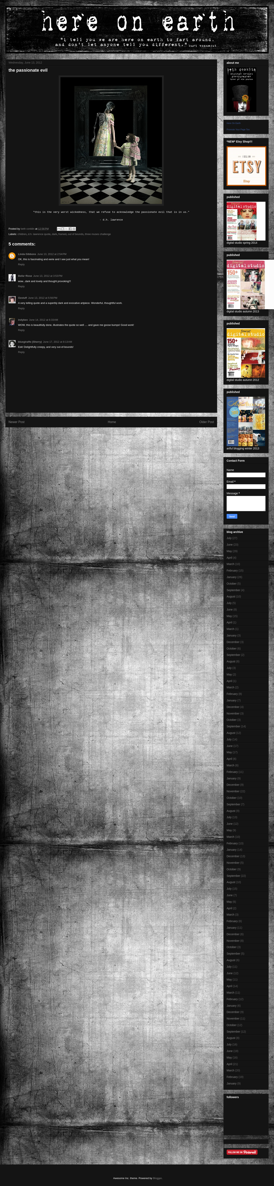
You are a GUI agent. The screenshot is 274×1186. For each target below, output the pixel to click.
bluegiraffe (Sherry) (30, 341)
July (229, 538)
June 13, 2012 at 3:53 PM (47, 275)
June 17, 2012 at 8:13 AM (57, 341)
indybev (23, 319)
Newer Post (17, 422)
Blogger (157, 1178)
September (233, 590)
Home (112, 422)
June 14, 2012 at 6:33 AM (43, 319)
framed (62, 234)
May (229, 551)
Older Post (206, 422)
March (230, 564)
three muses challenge (98, 234)
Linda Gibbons (27, 254)
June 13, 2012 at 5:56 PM (42, 297)
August (231, 596)
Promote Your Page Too (238, 129)
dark (54, 234)
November (233, 713)
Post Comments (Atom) (119, 434)
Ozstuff (22, 297)
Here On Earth (234, 123)
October (232, 583)
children (22, 234)
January (232, 577)
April (229, 557)
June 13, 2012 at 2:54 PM (51, 254)
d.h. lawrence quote (39, 234)
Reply (21, 264)
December (233, 642)
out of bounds (75, 234)
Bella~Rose (25, 275)
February (232, 570)
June (230, 544)
